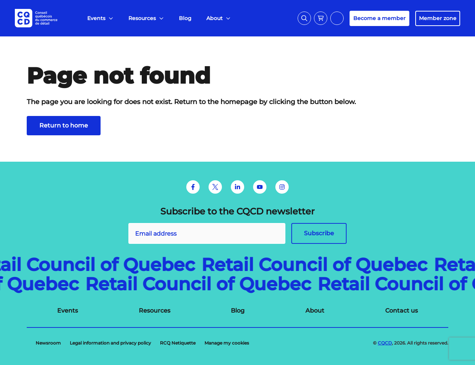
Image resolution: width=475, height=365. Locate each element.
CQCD (385, 343)
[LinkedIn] (237, 187)
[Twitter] (215, 187)
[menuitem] (100, 18)
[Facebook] (193, 187)
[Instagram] (282, 187)
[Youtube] (259, 187)
